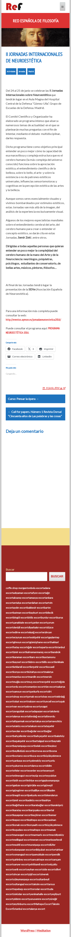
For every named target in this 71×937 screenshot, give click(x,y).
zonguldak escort (22, 711)
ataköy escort (21, 726)
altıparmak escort (23, 721)
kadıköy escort (34, 800)
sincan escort (20, 874)
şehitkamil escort (38, 864)
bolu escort (37, 587)
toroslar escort (39, 889)
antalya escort (21, 602)
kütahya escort (36, 671)
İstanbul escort (21, 908)
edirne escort (20, 632)
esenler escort (36, 770)
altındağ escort (36, 716)
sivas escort (48, 696)
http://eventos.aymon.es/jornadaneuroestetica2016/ (33, 319)
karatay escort (21, 810)
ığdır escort (33, 647)
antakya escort (41, 721)
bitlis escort (34, 617)
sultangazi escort (22, 884)
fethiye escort (34, 780)
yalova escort (32, 706)
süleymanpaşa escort (25, 879)
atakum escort (37, 726)
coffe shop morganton (18, 587)
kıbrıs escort (36, 661)
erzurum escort (21, 637)
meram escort (39, 839)
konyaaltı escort (37, 824)
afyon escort (38, 592)
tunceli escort (51, 701)
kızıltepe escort (36, 819)
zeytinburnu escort (24, 903)
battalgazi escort (42, 741)
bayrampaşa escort (24, 745)
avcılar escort (20, 731)
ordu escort (19, 686)
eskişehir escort (39, 637)
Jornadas (22, 71)
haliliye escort (39, 790)
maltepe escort (39, 829)
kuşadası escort (22, 829)
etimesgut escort (23, 775)
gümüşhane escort (40, 642)
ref (64, 388)
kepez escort (20, 819)
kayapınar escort (22, 815)
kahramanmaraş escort (39, 652)
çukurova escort (22, 765)
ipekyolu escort (36, 795)
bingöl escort (20, 617)
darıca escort (38, 765)
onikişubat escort (43, 849)
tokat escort (20, 701)
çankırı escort (39, 622)
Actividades (11, 71)
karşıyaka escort (38, 810)
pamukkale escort (42, 854)
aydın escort (20, 607)
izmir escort (19, 652)
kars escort (36, 657)
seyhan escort (34, 869)
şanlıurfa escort (38, 691)
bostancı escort (22, 755)
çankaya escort (21, 760)
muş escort (34, 681)
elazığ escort (35, 632)
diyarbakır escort (37, 627)
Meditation (43, 930)
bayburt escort (37, 612)
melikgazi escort (22, 839)
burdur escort (49, 617)
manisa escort (21, 676)
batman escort (21, 612)
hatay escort (20, 647)
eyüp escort (39, 775)
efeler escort (20, 770)
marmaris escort (41, 834)
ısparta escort (48, 647)
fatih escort (19, 780)
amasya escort (37, 597)
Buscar (10, 569)
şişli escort (34, 874)
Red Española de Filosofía (35, 21)
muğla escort (20, 681)
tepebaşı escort (22, 889)
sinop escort (20, 696)
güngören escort (22, 790)
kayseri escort (21, 661)
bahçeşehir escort (45, 736)
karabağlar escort (42, 805)
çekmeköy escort (39, 760)
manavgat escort (22, 834)
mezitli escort (20, 844)
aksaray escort (21, 597)
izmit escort (19, 800)
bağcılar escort (36, 731)
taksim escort (40, 884)
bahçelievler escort (24, 736)
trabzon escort (35, 701)
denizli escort (20, 627)
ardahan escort (37, 602)
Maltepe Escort (43, 903)
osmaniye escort (35, 686)
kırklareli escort (21, 666)
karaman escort (21, 657)
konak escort (20, 824)
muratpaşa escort (38, 844)
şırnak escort (34, 696)
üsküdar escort (21, 894)
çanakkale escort (22, 622)
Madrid (31, 71)
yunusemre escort (39, 898)
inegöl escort (20, 795)
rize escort (51, 686)
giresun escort (21, 642)
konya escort (20, 671)
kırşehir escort (38, 666)
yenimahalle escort (40, 894)
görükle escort (36, 785)
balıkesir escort (35, 607)
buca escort (37, 755)
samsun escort (21, 691)
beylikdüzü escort (23, 750)
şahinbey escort (22, 859)
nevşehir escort (49, 681)
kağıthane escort (22, 805)
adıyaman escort (22, 592)
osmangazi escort (23, 854)
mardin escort (36, 676)
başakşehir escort (23, 741)
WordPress (27, 930)
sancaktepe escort (41, 859)
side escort (48, 869)
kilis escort (49, 661)
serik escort (19, 869)
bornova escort (41, 750)
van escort (19, 706)
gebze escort (20, 785)
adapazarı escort (41, 711)
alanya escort (20, 716)
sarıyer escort (21, 864)
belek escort (42, 745)
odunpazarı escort (23, 849)
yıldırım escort (21, 898)
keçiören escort (40, 815)
